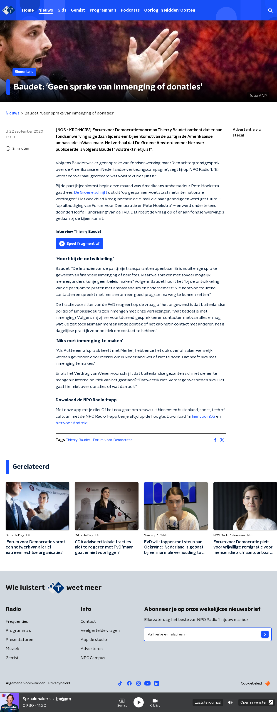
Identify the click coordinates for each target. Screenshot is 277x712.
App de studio (94, 640)
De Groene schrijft (90, 193)
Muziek (12, 649)
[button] (122, 702)
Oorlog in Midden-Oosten (169, 10)
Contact (88, 622)
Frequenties (17, 622)
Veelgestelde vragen (100, 631)
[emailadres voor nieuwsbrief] (207, 634)
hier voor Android (72, 423)
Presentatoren (19, 640)
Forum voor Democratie (113, 440)
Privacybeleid (59, 683)
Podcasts (130, 10)
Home (28, 10)
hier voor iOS (203, 416)
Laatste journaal (208, 702)
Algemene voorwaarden (25, 683)
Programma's (103, 10)
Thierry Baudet (78, 440)
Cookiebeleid (251, 683)
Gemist (78, 10)
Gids (61, 10)
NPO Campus (93, 658)
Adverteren (92, 649)
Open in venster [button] (256, 702)
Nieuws (45, 10)
